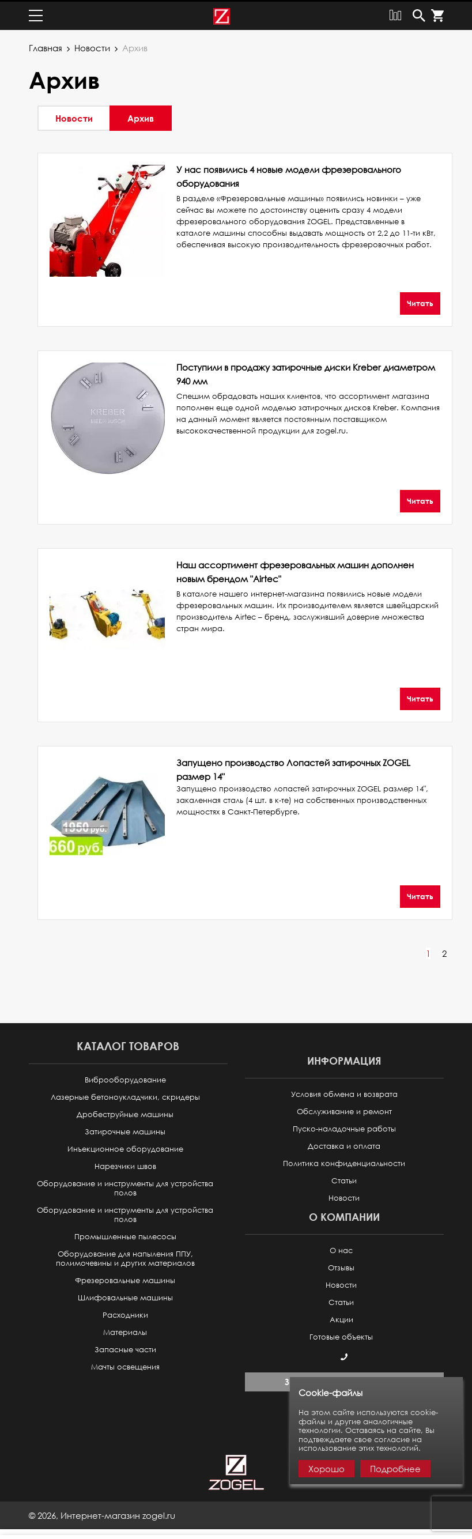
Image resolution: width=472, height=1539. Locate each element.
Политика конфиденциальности (344, 1162)
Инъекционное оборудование (125, 1147)
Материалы (125, 1331)
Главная (45, 46)
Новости (92, 46)
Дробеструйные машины (125, 1113)
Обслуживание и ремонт (344, 1110)
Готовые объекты (341, 1335)
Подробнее (395, 1468)
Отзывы (341, 1266)
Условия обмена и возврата (344, 1092)
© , (102, 1513)
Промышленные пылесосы (125, 1235)
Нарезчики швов (125, 1165)
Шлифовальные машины (125, 1296)
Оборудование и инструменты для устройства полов (125, 1186)
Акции (341, 1318)
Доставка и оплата (344, 1144)
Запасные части (125, 1348)
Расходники (125, 1313)
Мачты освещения (125, 1365)
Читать (420, 301)
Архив (140, 116)
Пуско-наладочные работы (344, 1127)
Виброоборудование (125, 1078)
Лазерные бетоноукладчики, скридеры (125, 1095)
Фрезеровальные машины (125, 1279)
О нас (341, 1249)
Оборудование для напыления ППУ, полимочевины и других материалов (125, 1256)
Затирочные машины (125, 1130)
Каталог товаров (128, 1044)
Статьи (344, 1179)
